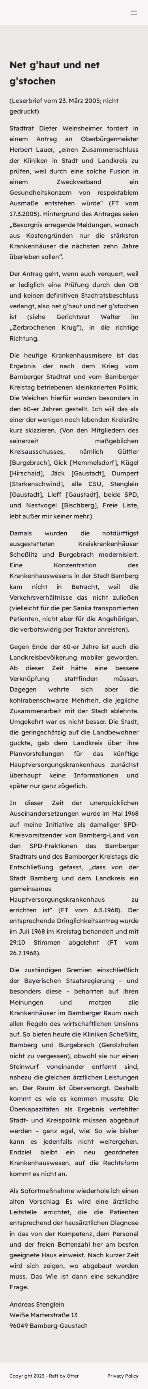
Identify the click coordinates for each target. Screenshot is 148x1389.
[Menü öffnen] (134, 12)
